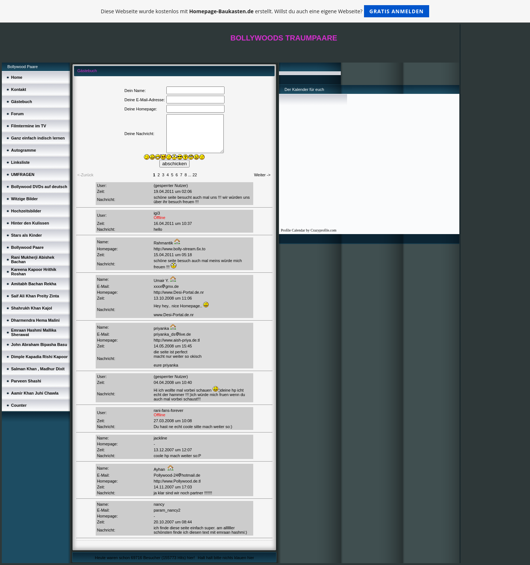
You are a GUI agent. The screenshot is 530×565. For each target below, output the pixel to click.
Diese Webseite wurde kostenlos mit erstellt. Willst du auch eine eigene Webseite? (265, 11)
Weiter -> (262, 175)
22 (194, 175)
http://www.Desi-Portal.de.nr (178, 292)
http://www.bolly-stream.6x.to (179, 249)
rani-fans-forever (168, 410)
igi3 (156, 213)
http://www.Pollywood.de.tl (177, 481)
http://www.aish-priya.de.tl (176, 340)
